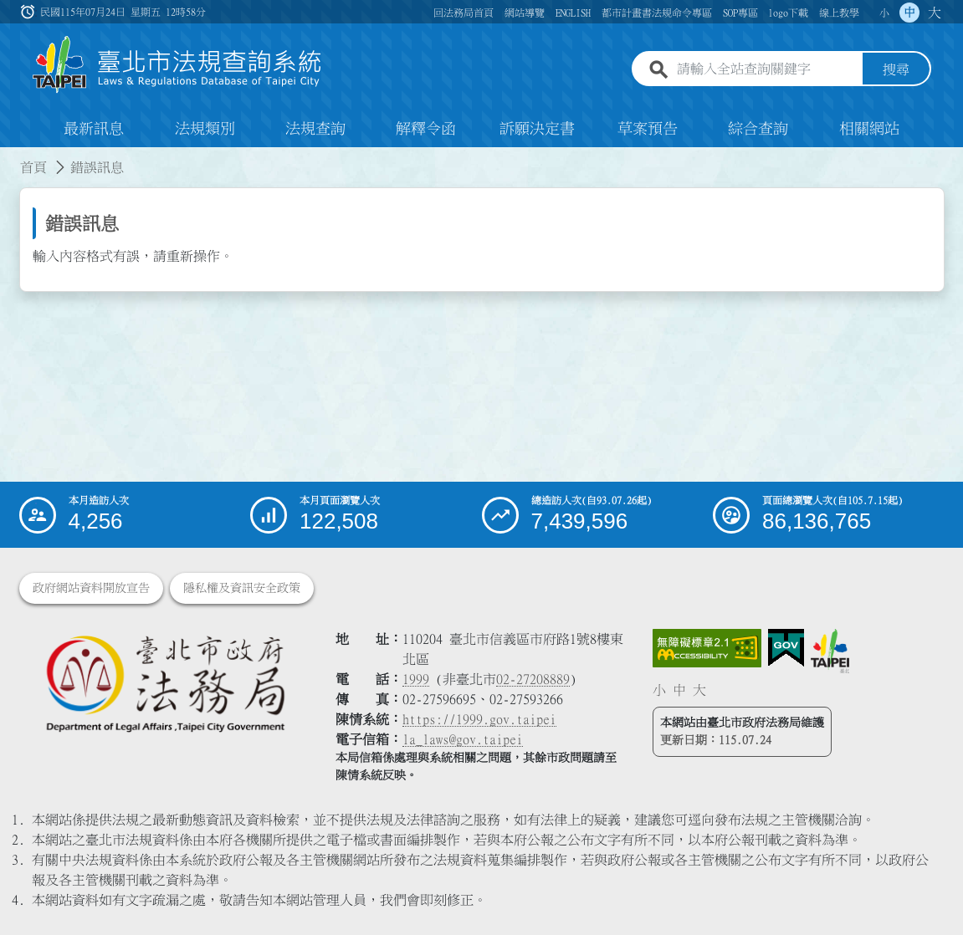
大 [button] (934, 12)
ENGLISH (573, 13)
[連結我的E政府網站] (786, 648)
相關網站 (869, 128)
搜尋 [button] (896, 69)
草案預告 (647, 128)
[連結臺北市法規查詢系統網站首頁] (177, 65)
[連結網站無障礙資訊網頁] (707, 648)
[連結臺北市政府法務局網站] (165, 683)
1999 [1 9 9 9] (415, 679)
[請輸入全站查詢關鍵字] (766, 69)
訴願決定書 (537, 128)
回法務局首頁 (463, 13)
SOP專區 (740, 13)
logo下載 (788, 13)
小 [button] (884, 13)
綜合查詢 (758, 128)
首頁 (33, 167)
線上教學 (839, 13)
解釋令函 (426, 128)
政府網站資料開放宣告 (91, 588)
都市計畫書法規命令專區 (657, 13)
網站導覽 (525, 13)
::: (10, 157)
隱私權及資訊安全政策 (241, 588)
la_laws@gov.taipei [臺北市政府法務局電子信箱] (462, 739)
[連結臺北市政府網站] (830, 650)
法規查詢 (315, 128)
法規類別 (205, 128)
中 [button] (909, 12)
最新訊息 (94, 128)
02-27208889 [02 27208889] (533, 679)
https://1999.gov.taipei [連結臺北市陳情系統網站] (479, 719)
